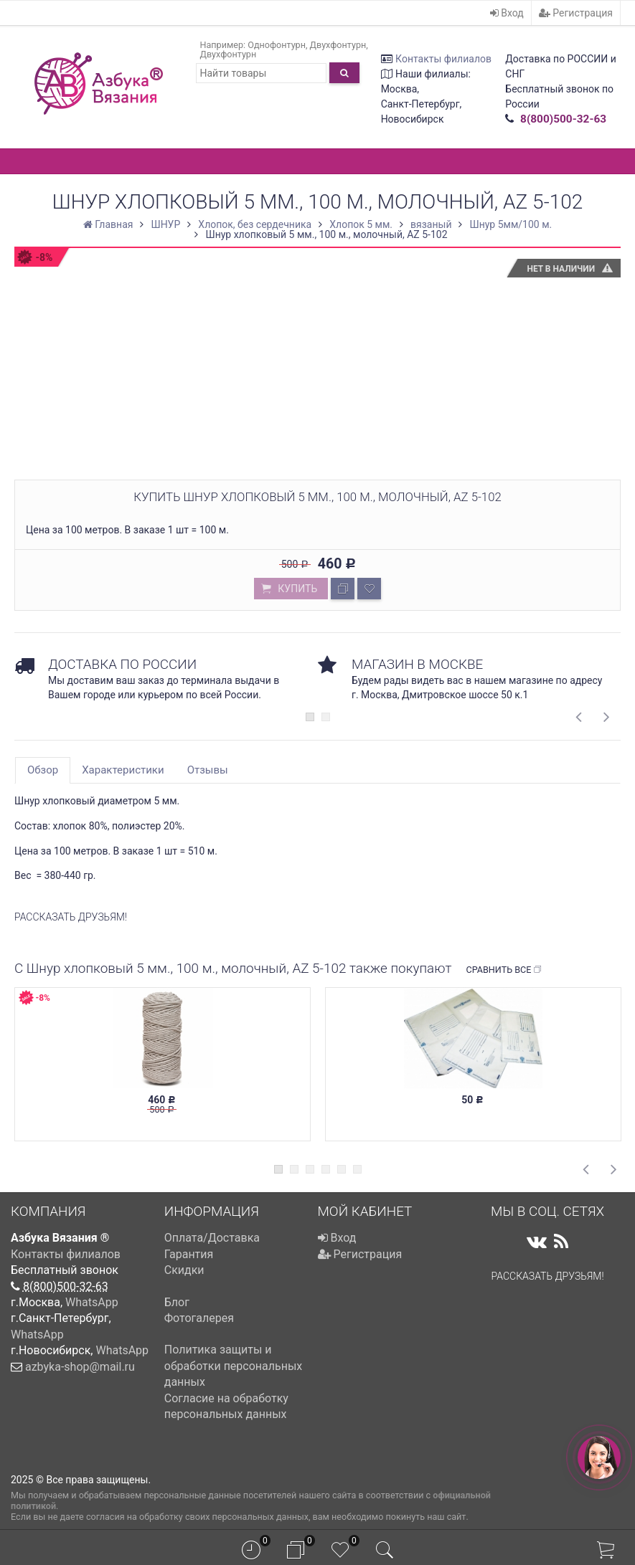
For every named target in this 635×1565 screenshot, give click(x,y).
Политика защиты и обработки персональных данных (233, 1366)
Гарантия (189, 1254)
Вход (507, 13)
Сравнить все (504, 970)
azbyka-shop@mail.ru (80, 1367)
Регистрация (576, 13)
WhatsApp (91, 1302)
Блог (176, 1302)
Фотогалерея (199, 1318)
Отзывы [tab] (207, 770)
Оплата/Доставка (212, 1238)
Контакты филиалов (443, 59)
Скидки (184, 1270)
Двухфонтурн (338, 44)
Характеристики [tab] (123, 770)
